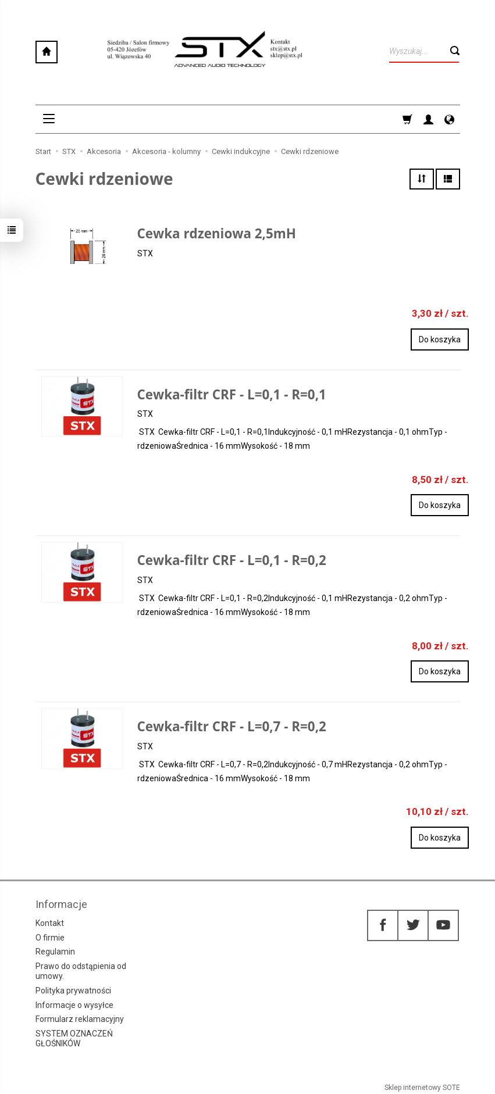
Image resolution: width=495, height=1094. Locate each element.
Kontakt (49, 923)
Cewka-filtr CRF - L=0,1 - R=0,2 (231, 560)
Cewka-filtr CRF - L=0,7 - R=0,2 (231, 726)
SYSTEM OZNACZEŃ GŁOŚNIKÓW (74, 1038)
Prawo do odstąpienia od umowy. (80, 971)
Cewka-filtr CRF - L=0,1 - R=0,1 (231, 394)
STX (145, 253)
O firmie (50, 937)
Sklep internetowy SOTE (422, 1088)
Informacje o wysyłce (74, 1005)
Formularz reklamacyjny (79, 1019)
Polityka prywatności (73, 990)
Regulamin (55, 951)
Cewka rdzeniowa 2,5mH (216, 233)
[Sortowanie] (421, 179)
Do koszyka (440, 339)
